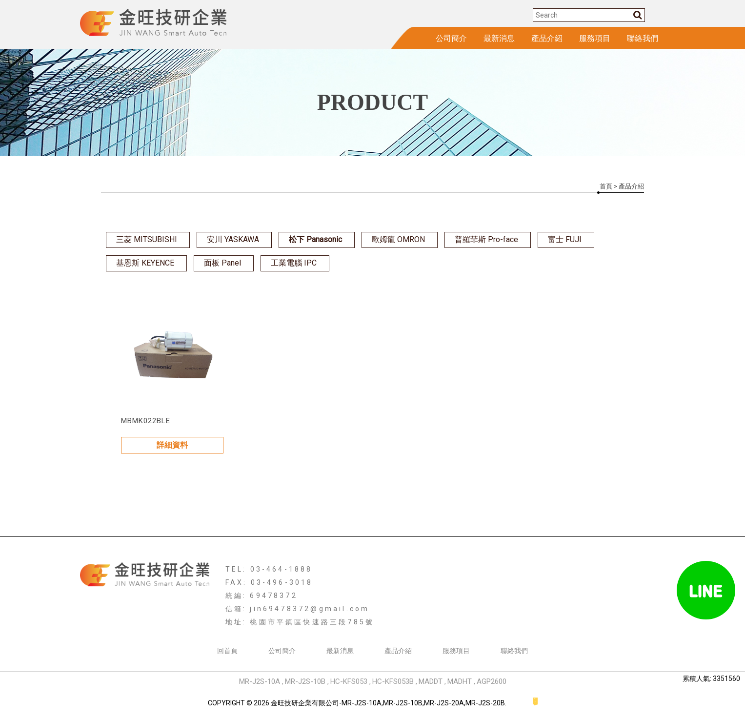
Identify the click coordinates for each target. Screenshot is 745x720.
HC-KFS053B (393, 681)
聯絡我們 (642, 38)
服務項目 (594, 38)
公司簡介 (451, 38)
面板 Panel (222, 262)
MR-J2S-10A (259, 681)
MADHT (459, 681)
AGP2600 (491, 681)
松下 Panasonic (315, 239)
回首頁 (227, 651)
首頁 (606, 186)
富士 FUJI (565, 239)
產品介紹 (547, 38)
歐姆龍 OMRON (398, 239)
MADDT (431, 681)
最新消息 (499, 38)
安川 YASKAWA (233, 239)
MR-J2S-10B (305, 681)
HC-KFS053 (348, 681)
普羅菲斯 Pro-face (486, 239)
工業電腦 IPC (294, 262)
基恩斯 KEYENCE (145, 262)
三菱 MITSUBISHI (146, 239)
